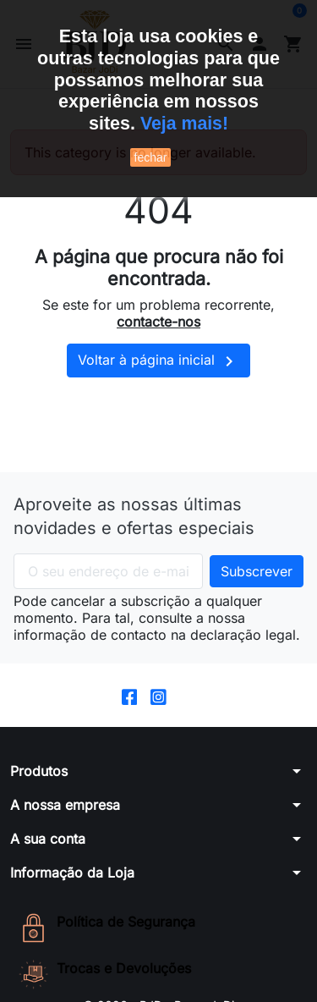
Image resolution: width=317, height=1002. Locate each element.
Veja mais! (183, 123)
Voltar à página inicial (158, 373)
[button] (158, 783)
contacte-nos (158, 333)
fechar (150, 157)
